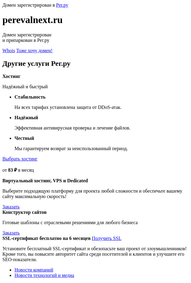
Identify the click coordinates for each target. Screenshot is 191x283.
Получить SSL (106, 238)
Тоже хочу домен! (34, 50)
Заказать (11, 206)
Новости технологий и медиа (44, 275)
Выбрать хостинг (19, 158)
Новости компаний (34, 269)
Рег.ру (62, 5)
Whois (8, 50)
